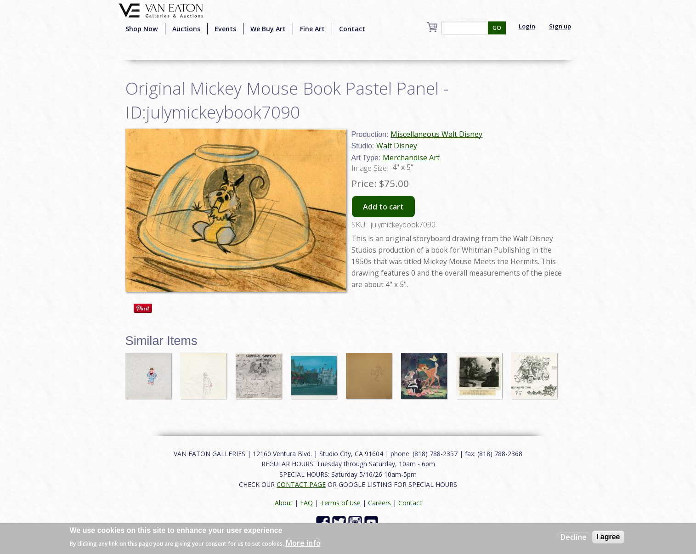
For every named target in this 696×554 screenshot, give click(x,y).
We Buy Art (268, 28)
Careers (379, 502)
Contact (352, 28)
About (284, 502)
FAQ (306, 502)
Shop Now (141, 28)
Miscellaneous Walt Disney (436, 134)
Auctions (186, 28)
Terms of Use (340, 502)
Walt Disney (396, 146)
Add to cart (383, 207)
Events (225, 28)
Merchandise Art (411, 158)
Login (527, 26)
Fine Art (312, 28)
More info (303, 543)
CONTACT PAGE (301, 484)
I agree (608, 537)
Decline (573, 537)
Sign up (560, 26)
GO (496, 28)
